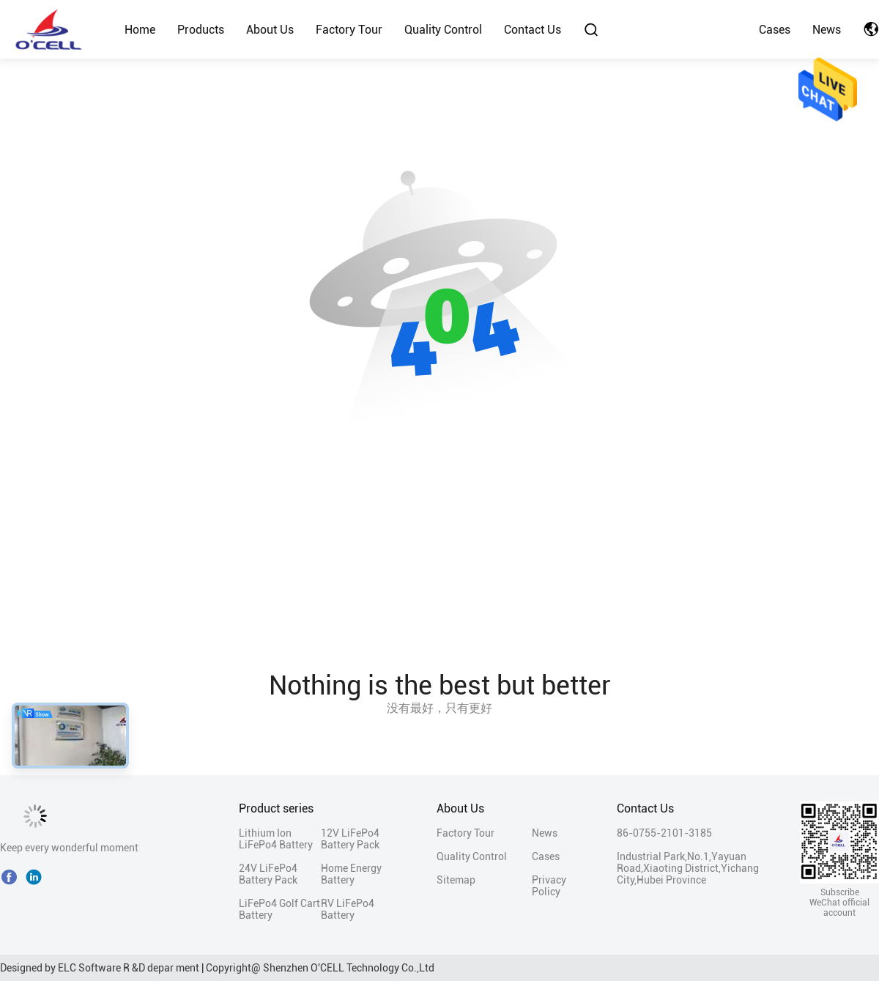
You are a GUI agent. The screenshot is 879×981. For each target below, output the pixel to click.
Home (140, 30)
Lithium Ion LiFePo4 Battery (276, 839)
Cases (774, 30)
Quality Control (443, 30)
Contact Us (532, 30)
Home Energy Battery (351, 874)
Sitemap (456, 880)
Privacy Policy (549, 885)
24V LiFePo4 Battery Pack (268, 874)
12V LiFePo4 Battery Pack (350, 839)
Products (200, 30)
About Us (270, 30)
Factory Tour (349, 30)
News (826, 30)
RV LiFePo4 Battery (347, 909)
